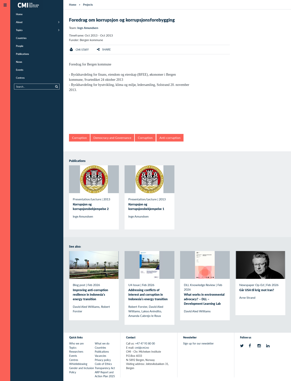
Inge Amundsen (87, 28)
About (19, 22)
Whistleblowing (78, 364)
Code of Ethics (103, 364)
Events (19, 70)
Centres (20, 77)
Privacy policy (103, 360)
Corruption (79, 137)
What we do (102, 343)
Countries (21, 38)
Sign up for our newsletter (198, 343)
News (19, 62)
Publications (22, 54)
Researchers (76, 351)
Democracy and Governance (112, 137)
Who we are (76, 343)
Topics (19, 30)
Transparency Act (105, 368)
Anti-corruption (169, 137)
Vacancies (100, 356)
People (19, 46)
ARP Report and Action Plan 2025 (105, 374)
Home (19, 14)
